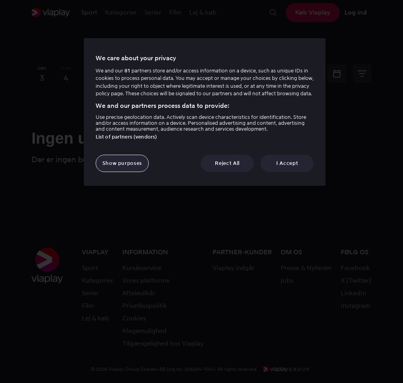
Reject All (227, 163)
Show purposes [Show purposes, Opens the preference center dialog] (122, 163)
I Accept (287, 163)
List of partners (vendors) (126, 137)
